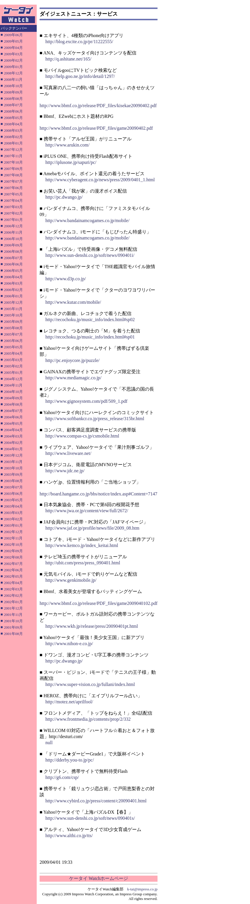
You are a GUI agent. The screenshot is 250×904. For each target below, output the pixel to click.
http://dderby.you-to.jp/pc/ (69, 759)
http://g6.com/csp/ (62, 777)
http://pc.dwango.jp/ (64, 197)
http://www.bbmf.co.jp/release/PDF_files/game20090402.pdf (96, 128)
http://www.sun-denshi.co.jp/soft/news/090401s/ (90, 818)
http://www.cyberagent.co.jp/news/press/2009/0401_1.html (100, 179)
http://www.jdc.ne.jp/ (64, 470)
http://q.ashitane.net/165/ (68, 58)
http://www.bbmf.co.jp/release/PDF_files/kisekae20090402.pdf (98, 105)
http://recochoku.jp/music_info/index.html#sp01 (90, 336)
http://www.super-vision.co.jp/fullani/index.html (90, 684)
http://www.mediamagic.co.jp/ (73, 377)
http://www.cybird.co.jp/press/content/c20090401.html (96, 800)
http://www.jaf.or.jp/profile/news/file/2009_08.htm (92, 528)
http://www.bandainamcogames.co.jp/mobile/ (87, 220)
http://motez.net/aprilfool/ (69, 701)
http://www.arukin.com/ (67, 144)
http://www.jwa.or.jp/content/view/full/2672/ (86, 510)
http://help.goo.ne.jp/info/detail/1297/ (80, 76)
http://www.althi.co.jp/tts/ (69, 835)
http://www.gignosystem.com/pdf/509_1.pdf (86, 401)
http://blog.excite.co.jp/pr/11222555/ (79, 41)
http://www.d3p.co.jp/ (65, 278)
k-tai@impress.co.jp (142, 889)
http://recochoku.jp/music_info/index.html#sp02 (90, 319)
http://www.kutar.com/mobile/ (73, 302)
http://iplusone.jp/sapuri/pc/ (70, 162)
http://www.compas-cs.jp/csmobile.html (82, 435)
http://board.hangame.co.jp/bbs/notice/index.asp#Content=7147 (98, 493)
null (49, 742)
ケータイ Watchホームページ (98, 878)
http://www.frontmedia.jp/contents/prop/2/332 (88, 719)
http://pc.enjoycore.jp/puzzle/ (72, 360)
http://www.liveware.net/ (68, 453)
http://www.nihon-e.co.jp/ (69, 643)
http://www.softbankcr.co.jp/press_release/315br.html (94, 418)
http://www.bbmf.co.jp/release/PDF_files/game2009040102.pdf (99, 603)
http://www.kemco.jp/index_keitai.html (81, 545)
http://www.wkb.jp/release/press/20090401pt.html (91, 626)
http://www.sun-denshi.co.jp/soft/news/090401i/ (89, 255)
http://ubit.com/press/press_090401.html (82, 562)
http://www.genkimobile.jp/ (71, 580)
